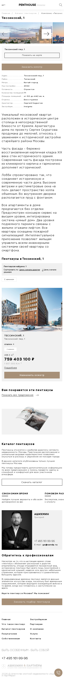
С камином (9, 279)
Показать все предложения (17, 395)
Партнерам (36, 624)
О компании (37, 629)
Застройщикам (38, 619)
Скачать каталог (32, 482)
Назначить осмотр (32, 375)
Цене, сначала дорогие (29, 270)
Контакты (35, 638)
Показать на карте (32, 55)
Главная (6, 13)
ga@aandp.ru (49, 544)
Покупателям (9, 634)
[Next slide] (46, 34)
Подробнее (10, 368)
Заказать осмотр (32, 67)
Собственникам (11, 638)
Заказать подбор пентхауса (32, 602)
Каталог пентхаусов (26, 13)
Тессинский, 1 (14, 335)
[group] (26, 33)
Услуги (34, 634)
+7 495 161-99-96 (44, 541)
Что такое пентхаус (13, 624)
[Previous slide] (5, 34)
